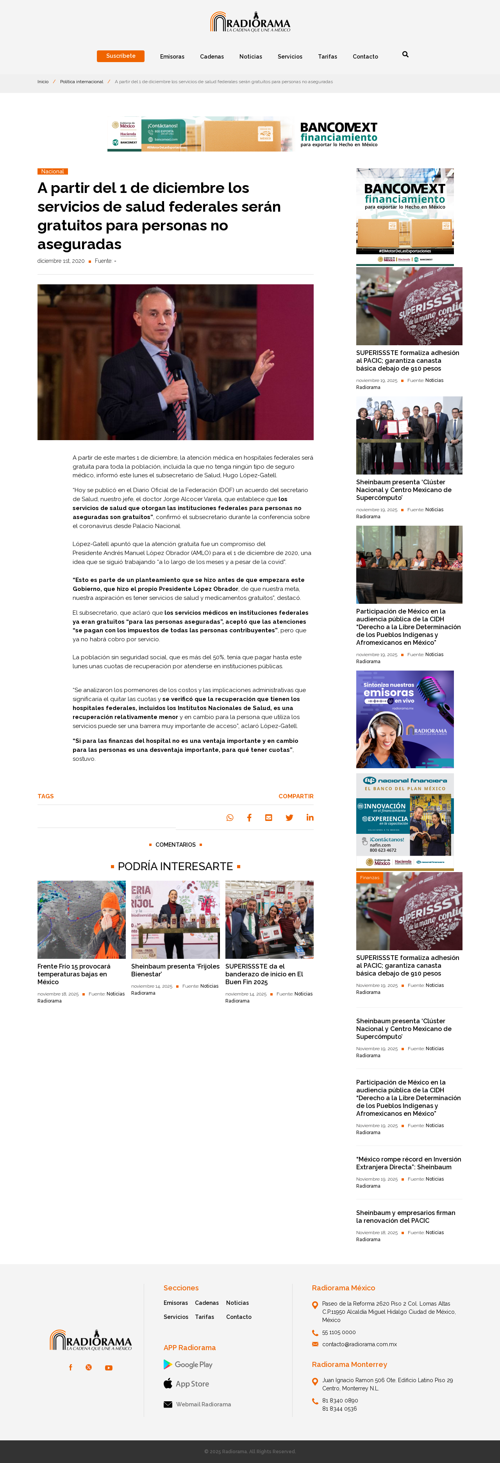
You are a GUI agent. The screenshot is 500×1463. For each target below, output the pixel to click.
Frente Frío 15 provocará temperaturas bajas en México (74, 974)
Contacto (239, 1317)
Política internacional (81, 81)
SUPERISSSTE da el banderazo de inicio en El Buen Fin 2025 (264, 974)
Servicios (176, 1317)
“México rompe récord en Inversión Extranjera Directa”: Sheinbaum (408, 1163)
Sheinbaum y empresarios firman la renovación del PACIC (405, 1216)
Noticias (237, 1303)
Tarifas (204, 1317)
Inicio (43, 81)
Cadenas (207, 1303)
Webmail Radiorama (197, 1404)
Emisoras (176, 1303)
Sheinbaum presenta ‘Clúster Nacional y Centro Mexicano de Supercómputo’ (404, 489)
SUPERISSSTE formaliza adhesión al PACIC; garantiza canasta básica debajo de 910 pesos (407, 360)
